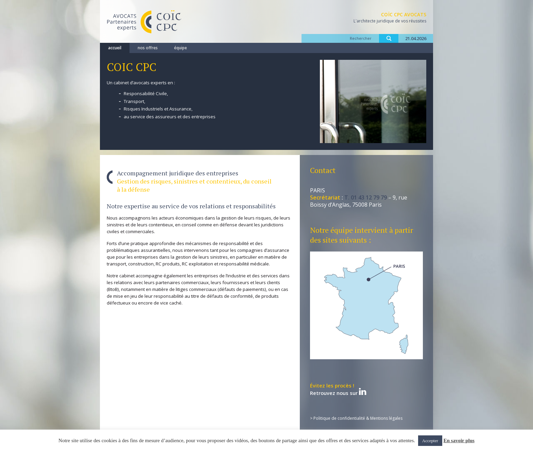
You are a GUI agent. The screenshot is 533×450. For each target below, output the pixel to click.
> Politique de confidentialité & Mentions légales (356, 418)
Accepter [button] (430, 440)
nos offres (148, 48)
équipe (180, 48)
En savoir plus (459, 440)
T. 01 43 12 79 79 (365, 197)
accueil (114, 48)
